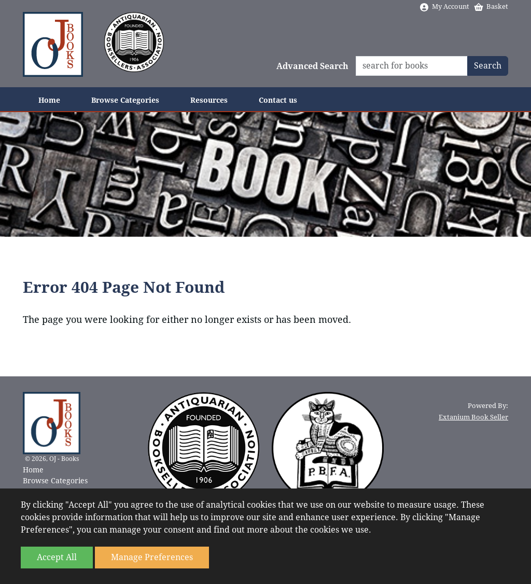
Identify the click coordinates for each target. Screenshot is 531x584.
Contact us (278, 100)
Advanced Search (312, 66)
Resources (209, 100)
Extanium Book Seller (473, 417)
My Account (444, 6)
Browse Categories (125, 100)
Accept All (57, 557)
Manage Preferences (152, 557)
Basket (490, 6)
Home (49, 100)
